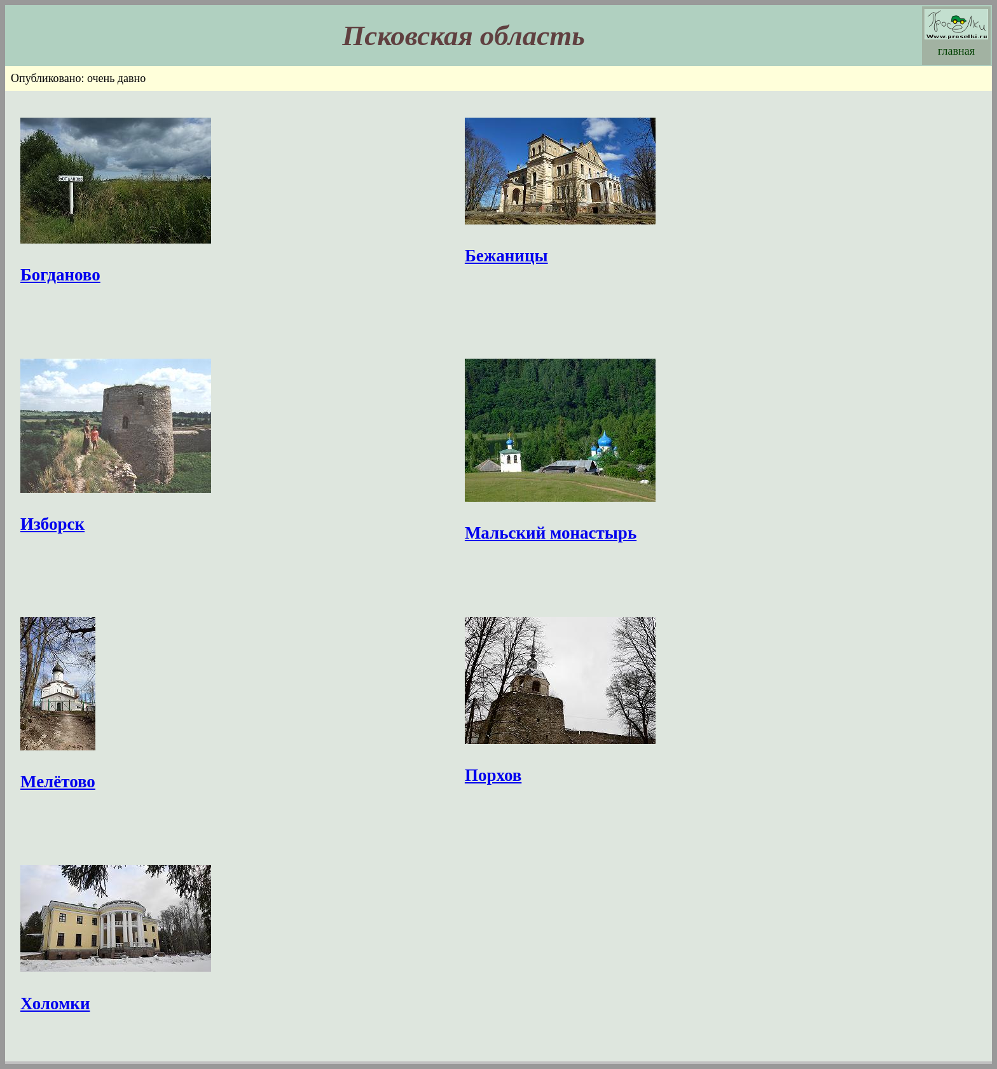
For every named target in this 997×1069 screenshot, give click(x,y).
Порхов (493, 775)
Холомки (55, 1003)
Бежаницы (506, 255)
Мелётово (57, 781)
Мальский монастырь (550, 532)
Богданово (60, 274)
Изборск (52, 524)
